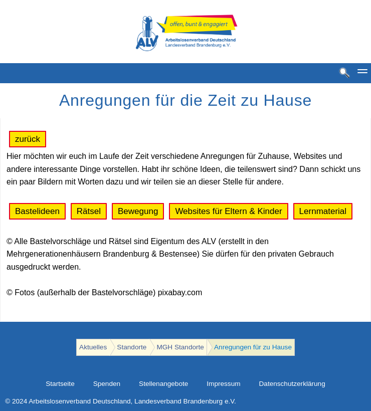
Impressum (223, 383)
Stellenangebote (163, 383)
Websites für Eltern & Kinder (228, 211)
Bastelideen (37, 211)
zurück (27, 139)
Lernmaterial (323, 211)
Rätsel (89, 211)
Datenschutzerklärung (292, 383)
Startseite (60, 383)
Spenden (106, 383)
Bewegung (138, 211)
